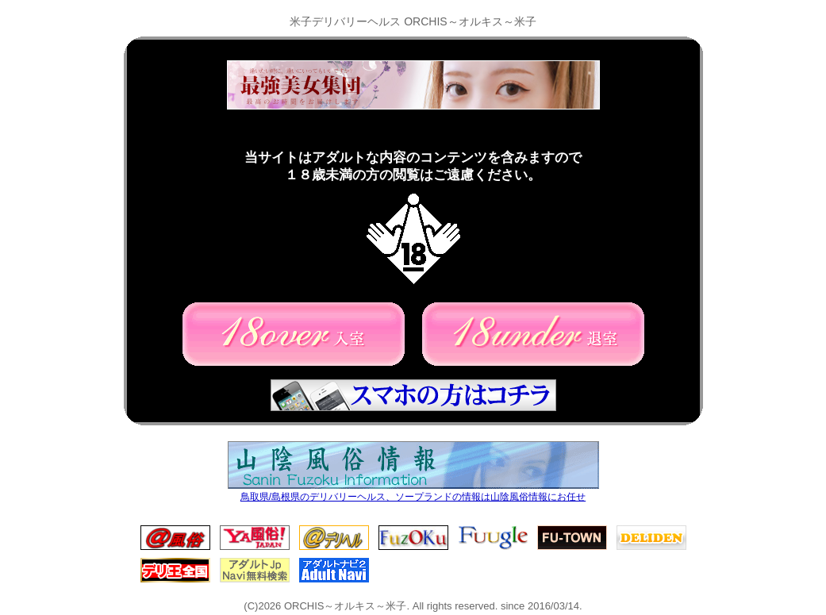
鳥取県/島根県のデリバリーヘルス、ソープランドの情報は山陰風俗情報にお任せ (413, 492)
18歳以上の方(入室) (293, 334)
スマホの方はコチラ (413, 395)
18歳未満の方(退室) (533, 334)
